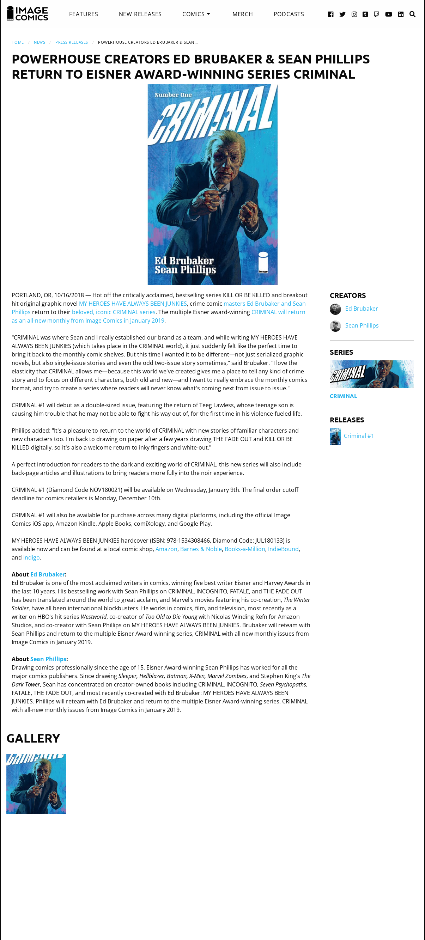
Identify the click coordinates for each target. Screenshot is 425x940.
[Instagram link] (354, 14)
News (39, 42)
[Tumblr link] (365, 14)
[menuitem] (83, 14)
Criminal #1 (352, 436)
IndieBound (283, 549)
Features (83, 14)
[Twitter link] (342, 14)
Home (18, 42)
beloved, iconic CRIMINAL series (114, 312)
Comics (193, 14)
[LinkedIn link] (401, 14)
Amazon (166, 549)
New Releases (140, 14)
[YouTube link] (389, 14)
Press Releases (71, 42)
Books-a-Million (245, 549)
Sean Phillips (48, 659)
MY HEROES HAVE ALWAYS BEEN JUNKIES (133, 303)
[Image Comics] (27, 13)
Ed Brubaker (47, 574)
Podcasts (289, 14)
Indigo (31, 557)
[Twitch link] (377, 14)
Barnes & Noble (201, 549)
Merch (242, 14)
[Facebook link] (331, 14)
